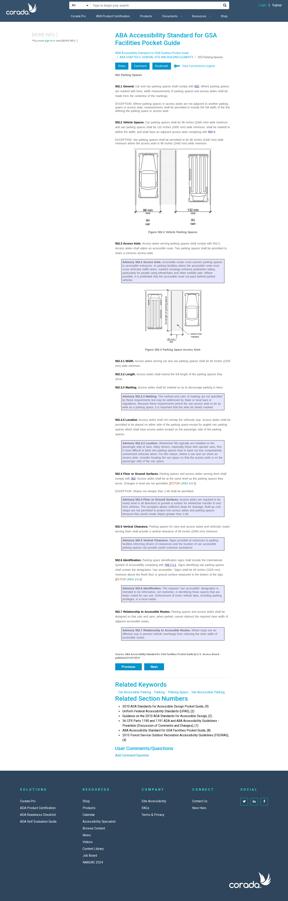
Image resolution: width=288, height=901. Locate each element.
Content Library (93, 849)
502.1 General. (124, 86)
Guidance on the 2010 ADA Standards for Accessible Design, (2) (167, 716)
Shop (224, 16)
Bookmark (161, 66)
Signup (277, 5)
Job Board (90, 855)
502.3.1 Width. (124, 361)
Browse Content (94, 828)
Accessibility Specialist (99, 821)
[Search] (225, 5)
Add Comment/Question (132, 755)
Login (262, 5)
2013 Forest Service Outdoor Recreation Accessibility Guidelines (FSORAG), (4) (175, 737)
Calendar (89, 815)
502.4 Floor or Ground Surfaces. (137, 473)
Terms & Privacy (153, 815)
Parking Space (178, 692)
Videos (88, 842)
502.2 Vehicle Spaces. (129, 122)
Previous (128, 667)
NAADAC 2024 (93, 862)
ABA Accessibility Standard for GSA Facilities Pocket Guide (152, 53)
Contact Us (199, 801)
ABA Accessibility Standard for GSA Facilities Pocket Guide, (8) (166, 730)
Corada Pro (78, 16)
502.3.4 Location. (126, 419)
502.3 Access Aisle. (128, 243)
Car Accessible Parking (134, 692)
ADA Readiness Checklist (38, 815)
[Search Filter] (79, 5)
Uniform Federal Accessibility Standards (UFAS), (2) (158, 711)
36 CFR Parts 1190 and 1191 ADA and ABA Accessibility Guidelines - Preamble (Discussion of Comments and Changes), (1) (170, 723)
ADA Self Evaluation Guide (38, 821)
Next (154, 667)
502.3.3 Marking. (126, 387)
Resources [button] (199, 16)
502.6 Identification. (128, 560)
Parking (159, 692)
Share (122, 66)
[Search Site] (155, 5)
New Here (199, 808)
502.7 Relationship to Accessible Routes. (142, 611)
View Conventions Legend (198, 66)
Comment (140, 66)
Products (146, 16)
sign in (48, 40)
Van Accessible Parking (208, 692)
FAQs (145, 808)
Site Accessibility (154, 801)
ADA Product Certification (113, 16)
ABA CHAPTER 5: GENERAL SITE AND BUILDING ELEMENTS (156, 57)
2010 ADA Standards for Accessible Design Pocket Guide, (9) (165, 706)
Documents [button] (170, 16)
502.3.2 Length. (125, 374)
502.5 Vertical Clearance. (131, 526)
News (87, 835)
